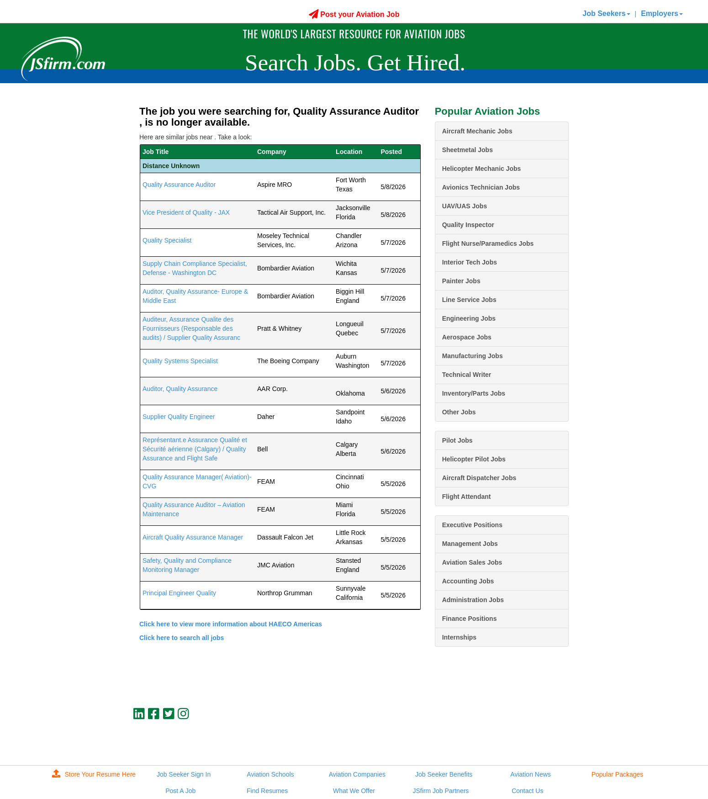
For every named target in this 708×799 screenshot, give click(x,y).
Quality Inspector (468, 224)
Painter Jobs (461, 281)
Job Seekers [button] (606, 13)
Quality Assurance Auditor (179, 184)
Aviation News (530, 774)
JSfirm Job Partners (440, 790)
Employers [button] (662, 13)
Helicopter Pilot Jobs (474, 459)
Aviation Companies (357, 774)
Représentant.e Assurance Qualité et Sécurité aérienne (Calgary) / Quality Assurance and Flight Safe (195, 449)
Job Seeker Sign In (184, 774)
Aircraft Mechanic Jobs (477, 131)
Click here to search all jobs (181, 637)
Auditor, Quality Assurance (180, 388)
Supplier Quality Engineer (179, 416)
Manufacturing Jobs (472, 356)
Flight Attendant (466, 496)
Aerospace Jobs (466, 337)
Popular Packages (618, 774)
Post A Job (180, 790)
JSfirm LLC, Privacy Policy (538, 744)
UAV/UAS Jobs (464, 206)
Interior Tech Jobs (469, 262)
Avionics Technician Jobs (481, 187)
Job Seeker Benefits (443, 774)
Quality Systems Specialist (180, 361)
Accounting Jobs (468, 581)
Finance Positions (469, 618)
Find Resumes (267, 790)
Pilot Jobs (457, 440)
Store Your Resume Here (94, 774)
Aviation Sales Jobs (472, 562)
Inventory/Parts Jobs (474, 393)
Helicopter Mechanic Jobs (481, 168)
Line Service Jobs (469, 299)
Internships (459, 637)
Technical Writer (466, 374)
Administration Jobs (473, 599)
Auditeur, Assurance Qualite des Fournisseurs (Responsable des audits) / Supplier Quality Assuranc (191, 328)
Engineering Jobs (469, 318)
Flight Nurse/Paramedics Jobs (488, 243)
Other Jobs (459, 412)
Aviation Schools (270, 774)
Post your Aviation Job (354, 14)
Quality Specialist (167, 240)
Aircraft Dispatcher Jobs (479, 478)
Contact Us (527, 790)
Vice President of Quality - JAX (186, 212)
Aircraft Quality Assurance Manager (193, 537)
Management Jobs (470, 543)
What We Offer (354, 790)
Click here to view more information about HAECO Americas (230, 624)
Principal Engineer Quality (179, 593)
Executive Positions (472, 525)
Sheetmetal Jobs (467, 149)
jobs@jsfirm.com (552, 737)
